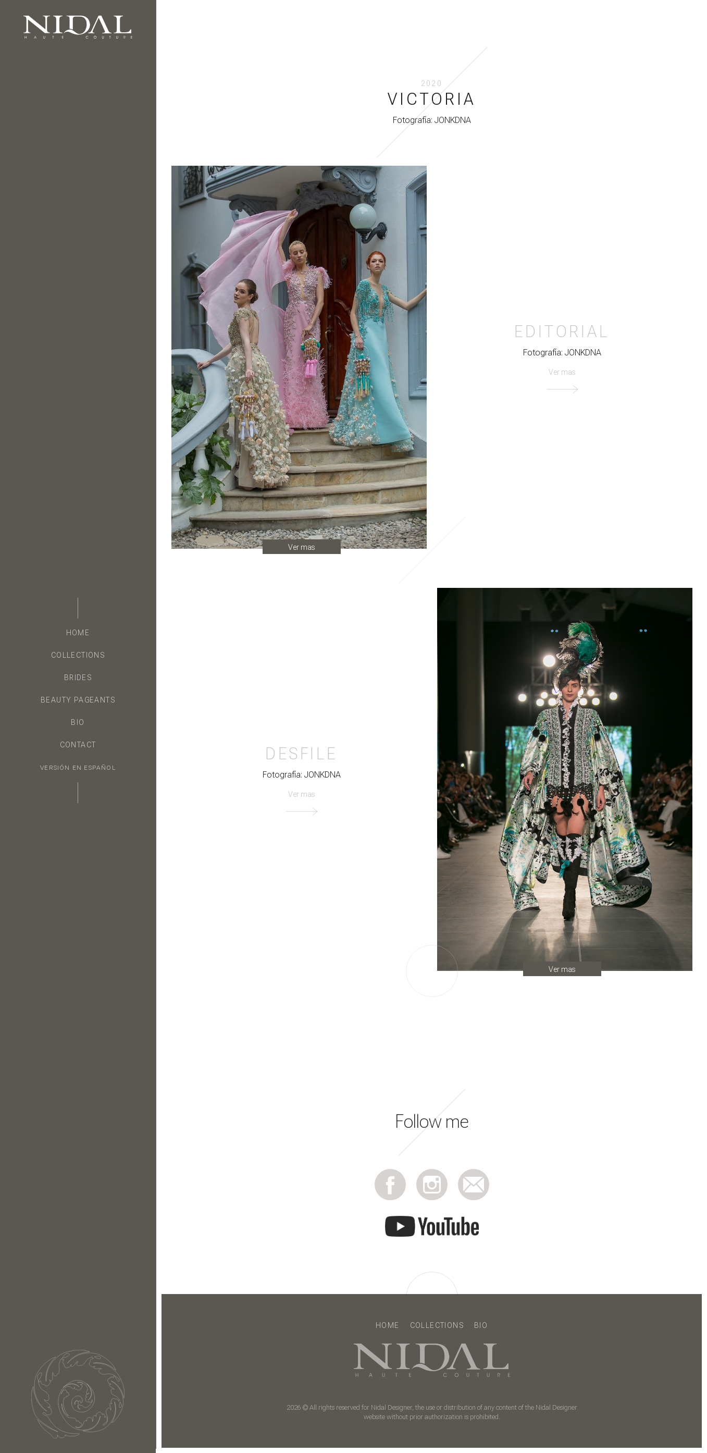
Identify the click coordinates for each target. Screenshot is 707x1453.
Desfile (301, 753)
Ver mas (301, 547)
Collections (78, 655)
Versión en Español (77, 767)
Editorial (561, 331)
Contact (78, 745)
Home (78, 633)
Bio (77, 722)
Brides (78, 677)
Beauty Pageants (78, 700)
